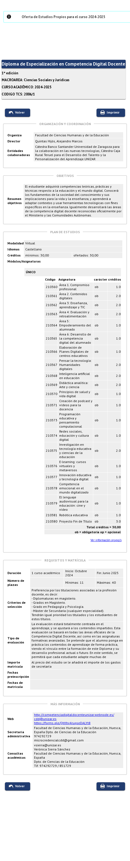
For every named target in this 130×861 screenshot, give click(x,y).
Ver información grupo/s (106, 540)
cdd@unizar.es (45, 719)
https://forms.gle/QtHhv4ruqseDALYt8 (62, 723)
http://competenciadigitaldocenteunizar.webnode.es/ (74, 715)
